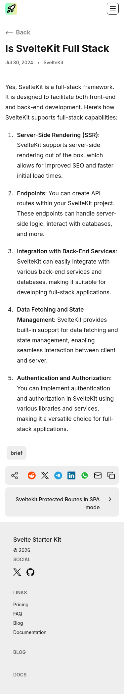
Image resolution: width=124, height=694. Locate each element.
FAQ (17, 614)
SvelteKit (53, 62)
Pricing (20, 604)
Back (17, 32)
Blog (18, 623)
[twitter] (17, 572)
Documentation (30, 632)
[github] (30, 572)
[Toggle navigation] (113, 9)
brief (16, 453)
